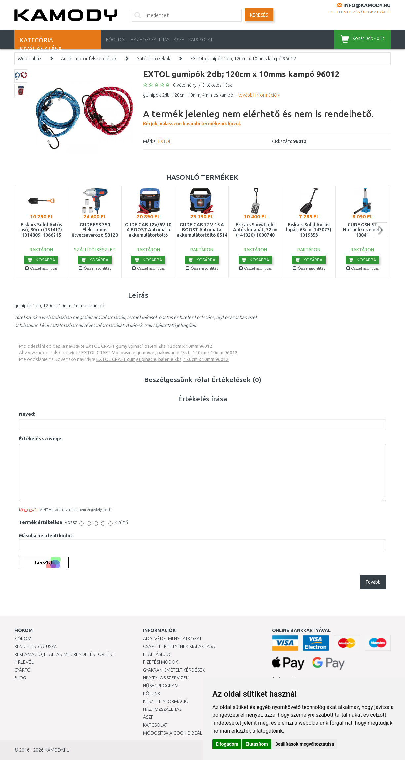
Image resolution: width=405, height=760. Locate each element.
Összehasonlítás (41, 268)
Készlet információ (166, 701)
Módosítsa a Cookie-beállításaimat (184, 733)
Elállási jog (157, 654)
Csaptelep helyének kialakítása (179, 646)
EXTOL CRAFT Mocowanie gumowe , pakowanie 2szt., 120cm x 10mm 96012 (159, 352)
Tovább (373, 582)
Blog (20, 677)
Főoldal (116, 39)
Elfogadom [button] (227, 744)
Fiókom (22, 638)
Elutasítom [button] (256, 744)
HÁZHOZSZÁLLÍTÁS (150, 39)
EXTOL (164, 141)
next (380, 229)
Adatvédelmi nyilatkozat (172, 638)
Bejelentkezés (345, 12)
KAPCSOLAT (200, 39)
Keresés (259, 14)
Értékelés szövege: (41, 438)
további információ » (259, 95)
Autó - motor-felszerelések (89, 58)
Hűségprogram (161, 685)
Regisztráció (377, 12)
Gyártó (22, 670)
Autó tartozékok (153, 58)
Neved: (27, 414)
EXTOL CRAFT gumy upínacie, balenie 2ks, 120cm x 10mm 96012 (162, 359)
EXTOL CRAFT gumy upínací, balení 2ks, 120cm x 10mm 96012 (149, 346)
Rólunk (151, 693)
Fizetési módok (160, 662)
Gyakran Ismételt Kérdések (174, 670)
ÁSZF (179, 39)
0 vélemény (185, 85)
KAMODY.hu (57, 750)
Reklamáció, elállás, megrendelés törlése (64, 654)
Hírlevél (24, 662)
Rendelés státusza (35, 646)
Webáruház (29, 58)
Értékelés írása (217, 85)
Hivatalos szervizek (166, 677)
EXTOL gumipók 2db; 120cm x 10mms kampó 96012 (243, 58)
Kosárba (41, 259)
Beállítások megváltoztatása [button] (304, 744)
